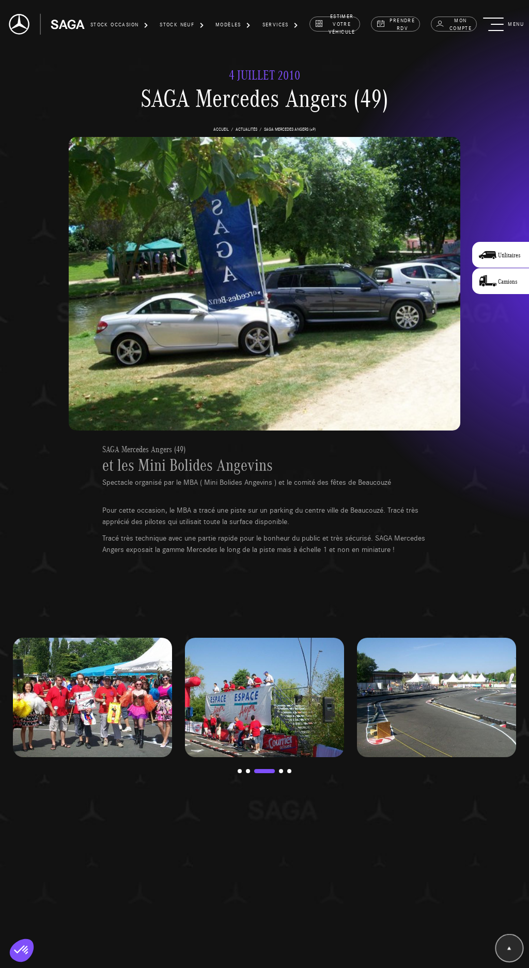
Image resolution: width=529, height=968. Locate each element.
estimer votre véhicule (335, 24)
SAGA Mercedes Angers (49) (143, 449)
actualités (246, 129)
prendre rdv (395, 24)
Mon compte (453, 24)
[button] (119, 26)
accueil (221, 129)
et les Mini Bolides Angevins (187, 464)
